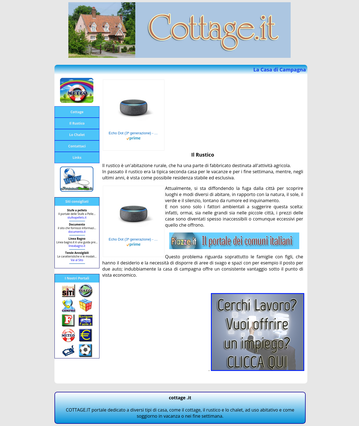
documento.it (77, 232)
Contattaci (77, 146)
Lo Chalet (77, 134)
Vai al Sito (77, 260)
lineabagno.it (77, 246)
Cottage (77, 112)
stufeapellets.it (77, 217)
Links (77, 157)
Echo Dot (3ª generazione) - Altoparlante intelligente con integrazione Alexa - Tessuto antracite (134, 133)
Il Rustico (77, 123)
